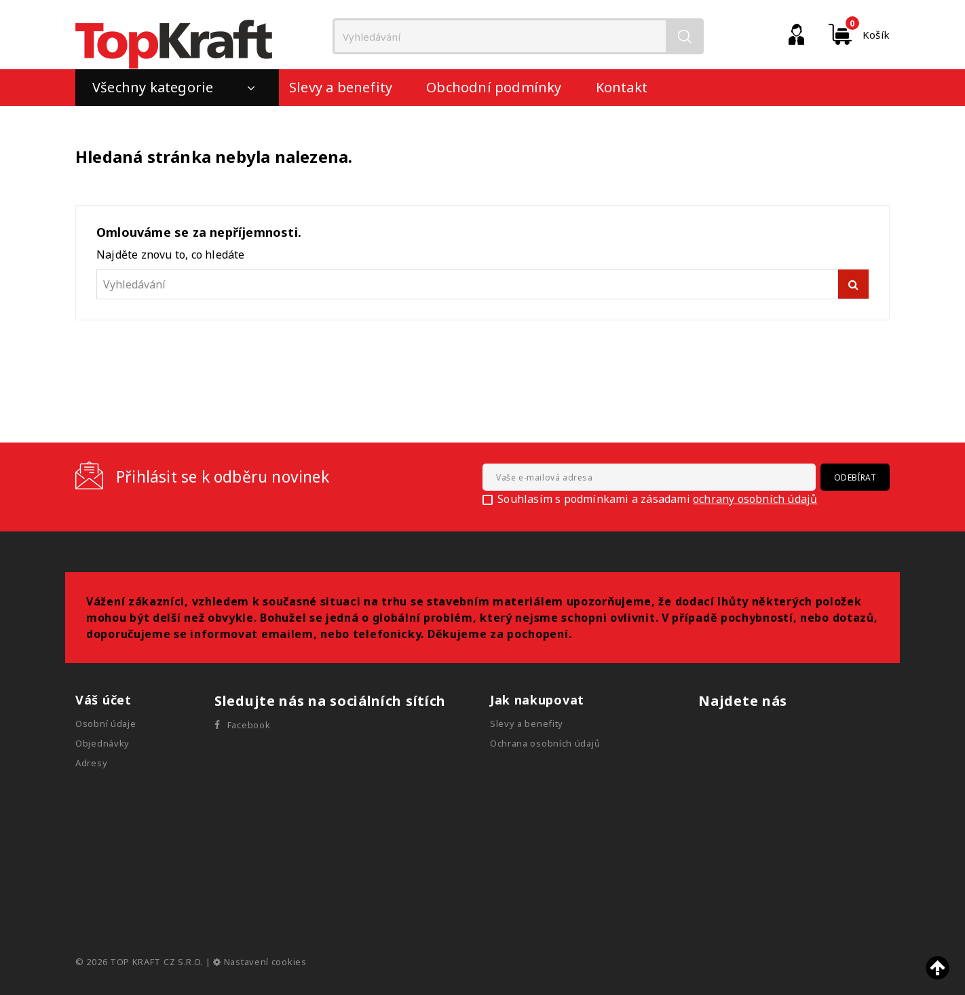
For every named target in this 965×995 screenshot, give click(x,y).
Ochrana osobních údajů (545, 743)
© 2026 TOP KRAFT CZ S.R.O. (140, 962)
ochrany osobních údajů (755, 498)
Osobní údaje (105, 723)
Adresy (91, 763)
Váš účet (103, 700)
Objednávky (102, 743)
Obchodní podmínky (493, 87)
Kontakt (621, 87)
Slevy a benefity (340, 87)
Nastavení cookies (259, 962)
